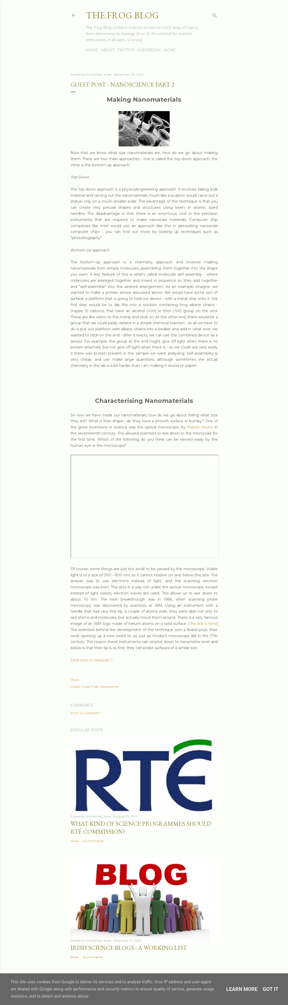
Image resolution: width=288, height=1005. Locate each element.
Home (92, 50)
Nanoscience (109, 686)
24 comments (93, 841)
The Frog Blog (122, 15)
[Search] (215, 14)
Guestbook (149, 50)
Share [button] (75, 680)
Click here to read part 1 (91, 660)
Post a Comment (85, 713)
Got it (271, 989)
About (107, 50)
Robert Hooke (200, 427)
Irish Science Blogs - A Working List (129, 948)
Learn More (242, 989)
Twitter (125, 50)
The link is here (203, 623)
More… (171, 50)
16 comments (92, 957)
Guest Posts (90, 686)
